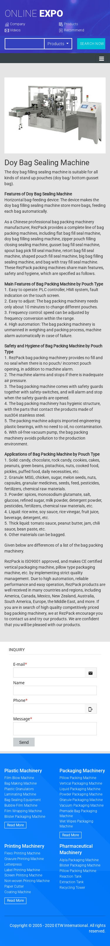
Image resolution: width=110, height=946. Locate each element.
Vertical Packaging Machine (81, 783)
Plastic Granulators (19, 789)
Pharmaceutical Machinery (76, 849)
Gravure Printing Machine (24, 859)
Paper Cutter (14, 886)
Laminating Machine (20, 794)
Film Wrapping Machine (23, 811)
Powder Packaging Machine (81, 794)
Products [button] (56, 43)
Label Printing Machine (22, 870)
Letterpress (13, 864)
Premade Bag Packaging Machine (78, 813)
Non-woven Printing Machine (27, 881)
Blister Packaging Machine (24, 817)
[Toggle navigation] (101, 59)
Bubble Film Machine (20, 805)
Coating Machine (17, 892)
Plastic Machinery (23, 770)
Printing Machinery (24, 846)
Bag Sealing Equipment (22, 800)
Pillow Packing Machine (78, 778)
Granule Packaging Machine (81, 800)
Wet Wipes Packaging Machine (76, 823)
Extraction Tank (72, 882)
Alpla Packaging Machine (79, 860)
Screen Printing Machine (23, 875)
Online (34, 13)
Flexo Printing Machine (22, 853)
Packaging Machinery (82, 770)
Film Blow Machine (19, 778)
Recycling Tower (72, 888)
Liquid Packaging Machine (80, 789)
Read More (15, 825)
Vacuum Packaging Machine (82, 805)
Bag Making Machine (20, 783)
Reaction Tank (71, 876)
